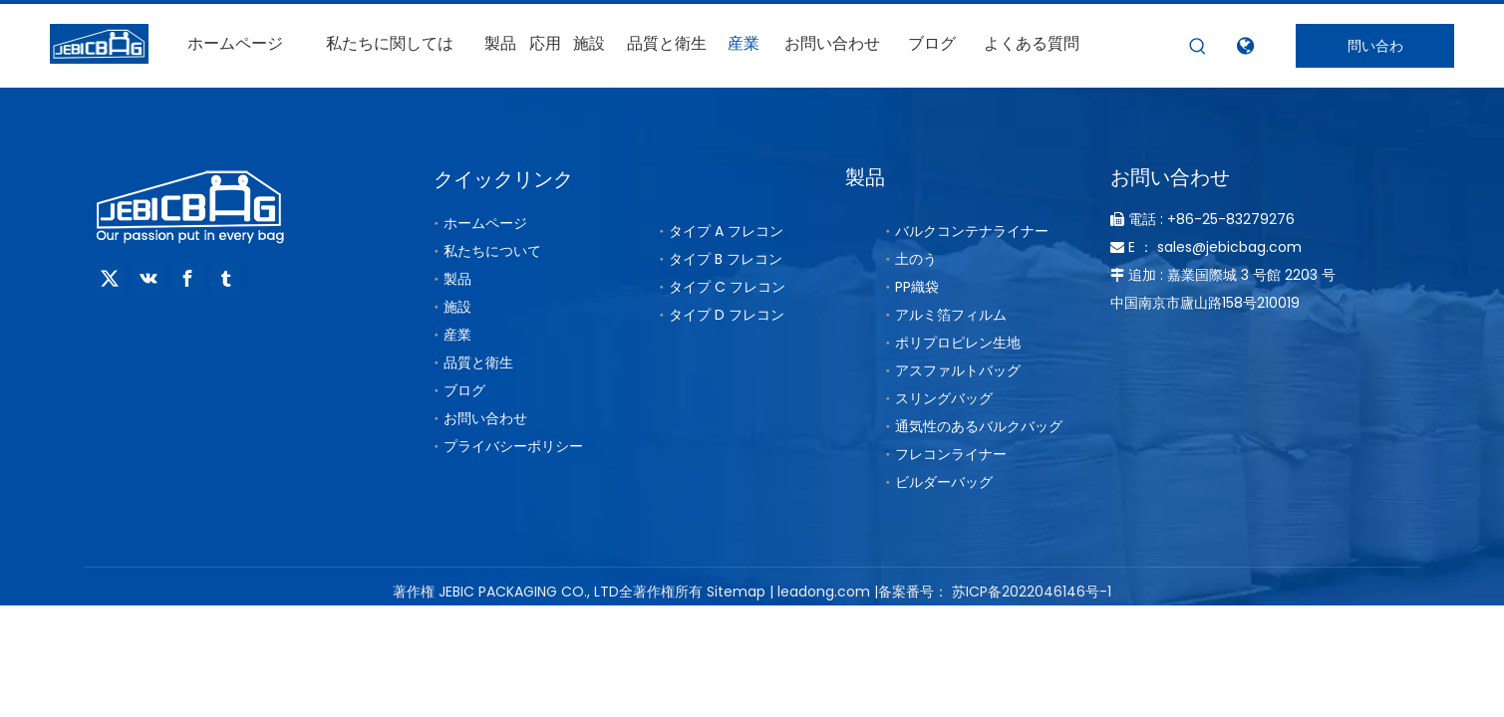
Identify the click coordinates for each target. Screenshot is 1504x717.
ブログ (464, 390)
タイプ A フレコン (726, 231)
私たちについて (492, 251)
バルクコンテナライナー (972, 231)
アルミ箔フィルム (951, 315)
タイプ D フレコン (726, 315)
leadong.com (823, 591)
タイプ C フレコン (727, 287)
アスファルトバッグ (958, 370)
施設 (457, 307)
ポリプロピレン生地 (958, 343)
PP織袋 (917, 287)
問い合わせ (1375, 52)
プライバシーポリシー (513, 446)
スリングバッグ (944, 398)
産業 (457, 335)
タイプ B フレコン (725, 259)
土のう (916, 259)
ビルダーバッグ (944, 482)
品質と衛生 (478, 362)
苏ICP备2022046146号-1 (1031, 591)
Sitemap (736, 591)
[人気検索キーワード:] (1198, 47)
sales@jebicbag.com (1229, 247)
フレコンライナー (951, 454)
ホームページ (485, 223)
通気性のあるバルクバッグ (978, 426)
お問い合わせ (485, 418)
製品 (457, 279)
